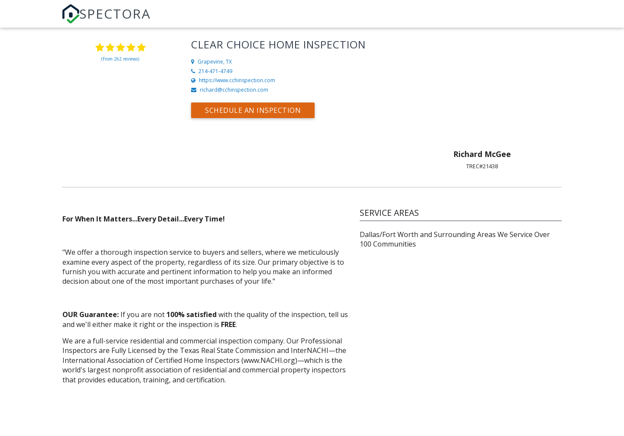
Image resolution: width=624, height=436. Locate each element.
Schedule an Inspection (253, 110)
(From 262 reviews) (120, 59)
